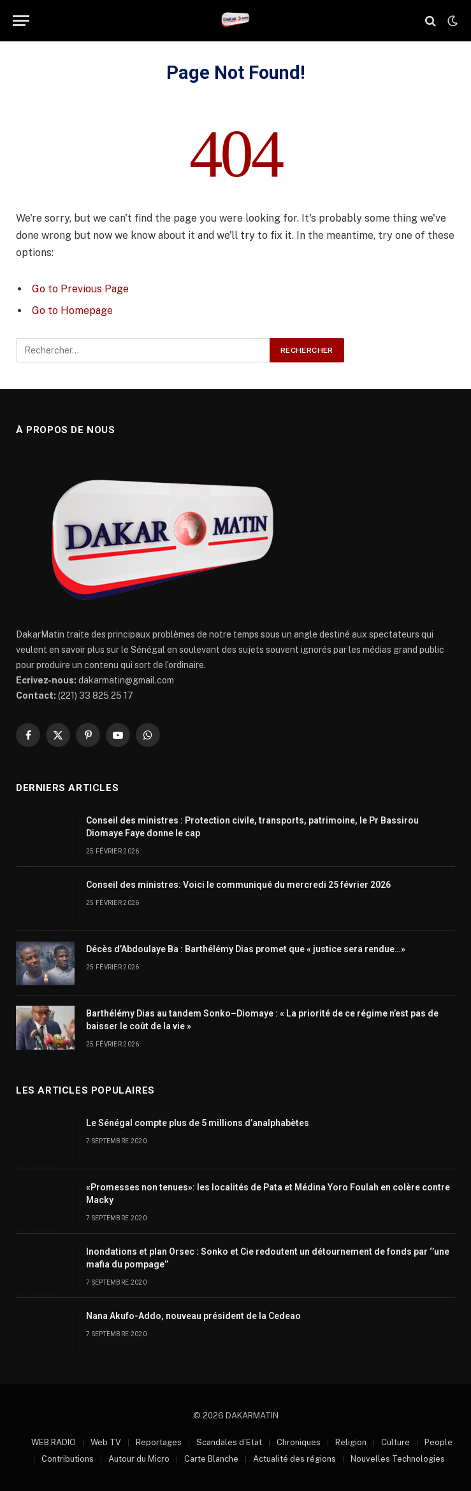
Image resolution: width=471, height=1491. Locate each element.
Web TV (106, 1442)
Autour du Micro (139, 1459)
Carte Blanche (211, 1459)
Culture (395, 1442)
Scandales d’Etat (229, 1442)
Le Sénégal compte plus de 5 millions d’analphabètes (197, 1123)
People (438, 1442)
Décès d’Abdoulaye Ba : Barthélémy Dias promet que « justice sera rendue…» (245, 949)
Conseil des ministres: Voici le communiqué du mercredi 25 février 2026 (238, 885)
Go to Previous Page (80, 289)
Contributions (67, 1459)
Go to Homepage (72, 310)
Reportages (159, 1442)
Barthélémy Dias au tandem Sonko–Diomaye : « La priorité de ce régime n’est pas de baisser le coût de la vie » (262, 1019)
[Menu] (21, 20)
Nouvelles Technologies (398, 1459)
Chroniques (299, 1442)
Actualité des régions (294, 1459)
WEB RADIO (53, 1442)
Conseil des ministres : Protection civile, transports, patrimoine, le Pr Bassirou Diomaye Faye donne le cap (252, 826)
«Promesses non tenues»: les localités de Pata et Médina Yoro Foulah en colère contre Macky (268, 1193)
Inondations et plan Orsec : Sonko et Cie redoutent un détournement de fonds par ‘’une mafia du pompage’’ (267, 1257)
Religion (350, 1442)
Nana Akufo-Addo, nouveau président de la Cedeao (193, 1316)
